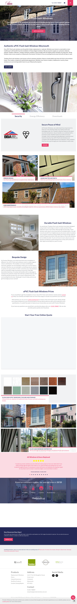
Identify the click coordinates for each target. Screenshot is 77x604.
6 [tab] (39, 474)
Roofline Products (16, 581)
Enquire (45, 145)
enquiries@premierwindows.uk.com (37, 592)
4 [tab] (35, 474)
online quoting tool (33, 299)
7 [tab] (41, 474)
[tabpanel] (38, 465)
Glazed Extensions (16, 579)
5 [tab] (37, 474)
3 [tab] (33, 474)
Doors (12, 577)
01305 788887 (55, 306)
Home (23, 14)
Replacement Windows (32, 14)
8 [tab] (43, 474)
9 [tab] (45, 474)
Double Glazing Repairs (17, 583)
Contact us (8, 539)
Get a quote (38, 31)
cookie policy (5, 601)
